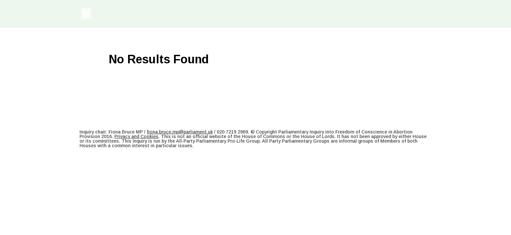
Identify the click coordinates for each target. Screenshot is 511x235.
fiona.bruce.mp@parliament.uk (180, 131)
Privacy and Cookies (136, 136)
